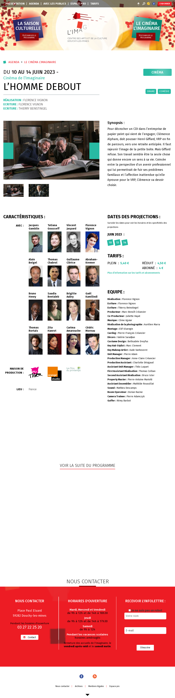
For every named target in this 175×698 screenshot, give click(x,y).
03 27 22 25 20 (29, 627)
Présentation (15, 3)
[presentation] (8, 151)
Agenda (34, 3)
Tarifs (94, 3)
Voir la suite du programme (87, 465)
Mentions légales (96, 686)
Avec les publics (54, 3)
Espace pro (78, 3)
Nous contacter (62, 686)
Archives (79, 686)
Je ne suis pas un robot (145, 610)
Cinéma (157, 72)
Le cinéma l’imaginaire (40, 62)
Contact (29, 636)
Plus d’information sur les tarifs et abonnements (133, 272)
